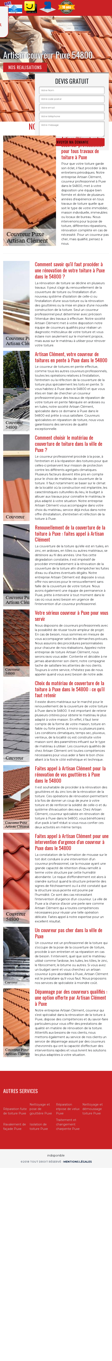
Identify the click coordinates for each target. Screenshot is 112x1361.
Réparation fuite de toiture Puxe (15, 1111)
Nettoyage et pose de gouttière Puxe (41, 1109)
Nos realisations (25, 67)
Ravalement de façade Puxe (14, 1126)
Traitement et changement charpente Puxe (68, 1124)
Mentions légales (77, 1161)
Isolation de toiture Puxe (39, 1126)
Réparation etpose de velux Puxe (67, 1109)
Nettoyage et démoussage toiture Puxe (92, 1109)
